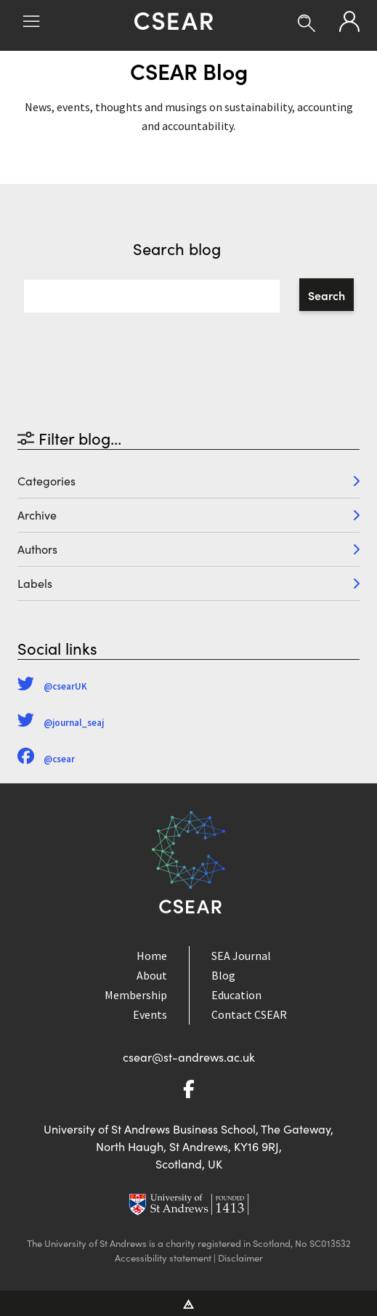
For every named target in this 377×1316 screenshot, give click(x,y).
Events (150, 1014)
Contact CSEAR (249, 1014)
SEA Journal (241, 955)
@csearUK (52, 686)
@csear (46, 759)
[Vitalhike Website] (188, 1302)
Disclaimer (240, 1257)
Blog (223, 975)
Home (152, 955)
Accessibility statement (163, 1257)
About (152, 975)
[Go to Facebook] (189, 1091)
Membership (136, 995)
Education (236, 995)
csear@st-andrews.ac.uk (189, 1057)
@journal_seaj (60, 722)
